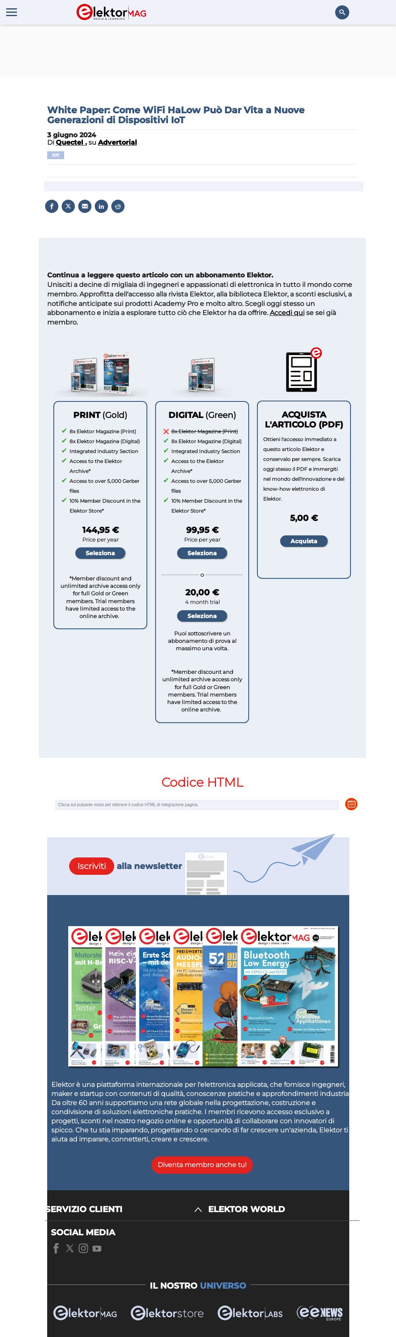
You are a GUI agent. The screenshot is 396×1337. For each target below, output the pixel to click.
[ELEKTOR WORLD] (284, 1209)
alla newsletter (125, 866)
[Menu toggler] (11, 12)
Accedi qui (287, 313)
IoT (55, 155)
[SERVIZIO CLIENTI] (123, 1209)
